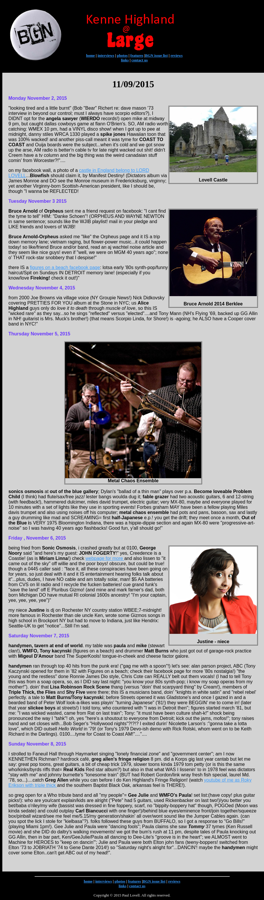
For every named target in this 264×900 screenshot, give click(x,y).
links (125, 60)
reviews (176, 55)
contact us (139, 60)
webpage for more (104, 558)
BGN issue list (156, 55)
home (90, 55)
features (136, 55)
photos (122, 55)
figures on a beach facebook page (65, 267)
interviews (106, 55)
